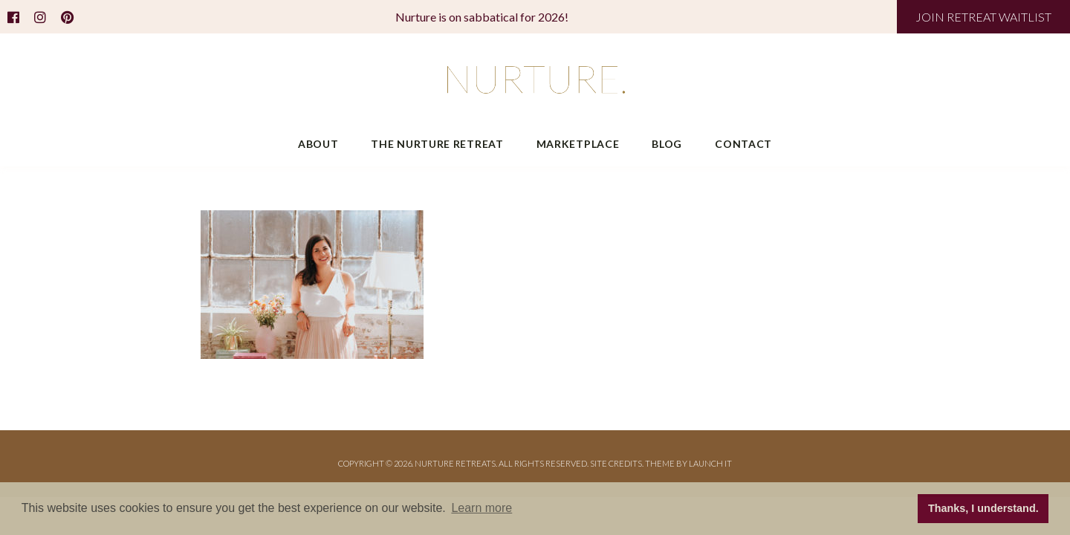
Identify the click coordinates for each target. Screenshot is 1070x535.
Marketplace (578, 143)
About (318, 143)
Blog (667, 143)
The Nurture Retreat (437, 143)
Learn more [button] (481, 508)
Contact (743, 143)
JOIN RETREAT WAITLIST (983, 17)
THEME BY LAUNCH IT (688, 463)
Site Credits (616, 463)
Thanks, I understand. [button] (983, 508)
